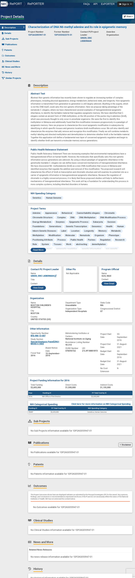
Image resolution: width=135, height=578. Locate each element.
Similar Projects (11, 78)
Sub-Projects (10, 39)
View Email (38, 288)
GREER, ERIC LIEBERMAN (44, 276)
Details (6, 33)
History (7, 72)
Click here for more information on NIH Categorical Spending (101, 404)
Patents (7, 50)
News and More (11, 67)
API (95, 4)
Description (13, 27)
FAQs (86, 4)
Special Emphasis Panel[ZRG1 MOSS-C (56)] (45, 343)
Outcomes (8, 55)
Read (38, 250)
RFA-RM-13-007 (38, 336)
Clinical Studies (11, 61)
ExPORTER (108, 4)
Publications (9, 44)
